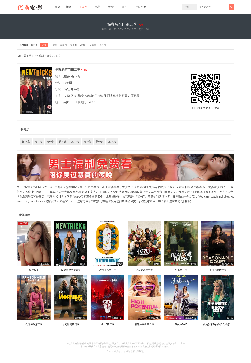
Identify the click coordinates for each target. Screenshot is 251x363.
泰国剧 (93, 45)
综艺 (98, 6)
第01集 (26, 141)
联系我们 (140, 351)
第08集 (112, 141)
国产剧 (34, 45)
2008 (92, 102)
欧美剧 (44, 45)
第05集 (75, 141)
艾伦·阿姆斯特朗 (74, 95)
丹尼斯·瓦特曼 (112, 95)
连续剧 (83, 6)
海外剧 (103, 45)
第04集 (63, 141)
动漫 (111, 6)
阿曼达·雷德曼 (130, 95)
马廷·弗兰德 (71, 89)
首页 (57, 6)
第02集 (38, 141)
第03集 (50, 141)
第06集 (87, 141)
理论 (124, 6)
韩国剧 (63, 45)
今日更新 (140, 6)
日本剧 (54, 45)
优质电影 (118, 351)
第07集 (100, 141)
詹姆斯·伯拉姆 (94, 95)
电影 (68, 6)
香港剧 (73, 45)
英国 (66, 102)
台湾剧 (83, 45)
